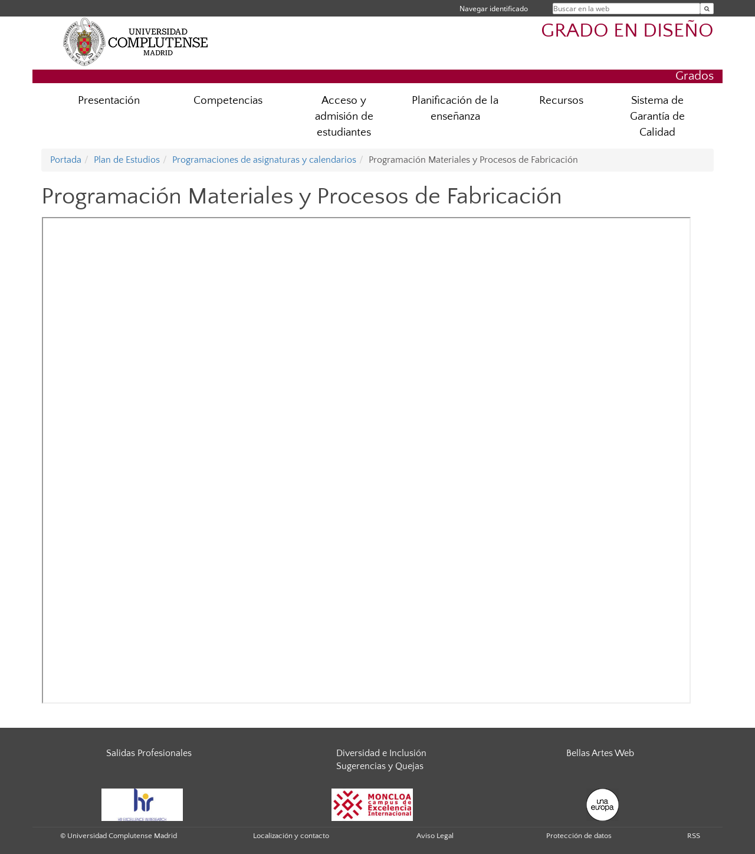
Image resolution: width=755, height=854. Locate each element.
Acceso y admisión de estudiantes (344, 116)
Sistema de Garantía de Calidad (657, 116)
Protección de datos (579, 836)
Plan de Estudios (127, 160)
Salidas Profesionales (149, 753)
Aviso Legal (435, 836)
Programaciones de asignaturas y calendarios (264, 160)
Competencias (227, 100)
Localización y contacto (291, 836)
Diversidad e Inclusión (381, 753)
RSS (693, 836)
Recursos (561, 100)
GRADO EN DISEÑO (627, 31)
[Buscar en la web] (707, 8)
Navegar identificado (493, 9)
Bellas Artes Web (600, 753)
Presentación (109, 100)
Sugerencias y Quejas (380, 766)
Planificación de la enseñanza (455, 108)
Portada (65, 160)
